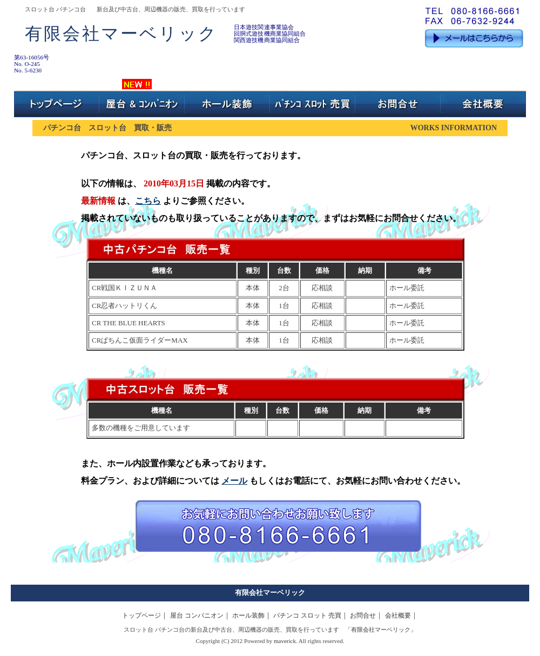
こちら (148, 200)
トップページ (141, 615)
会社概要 (398, 615)
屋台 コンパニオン (197, 615)
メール (234, 480)
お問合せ (363, 615)
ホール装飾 (248, 615)
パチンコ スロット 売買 (307, 615)
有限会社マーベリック (270, 592)
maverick (285, 641)
